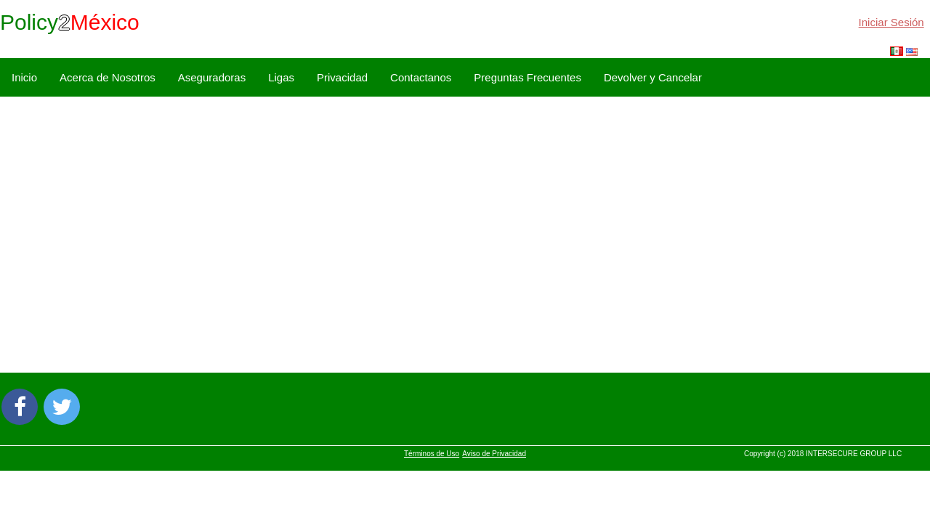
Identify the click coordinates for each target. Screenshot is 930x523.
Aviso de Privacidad (494, 454)
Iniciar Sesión (891, 22)
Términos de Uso (431, 454)
